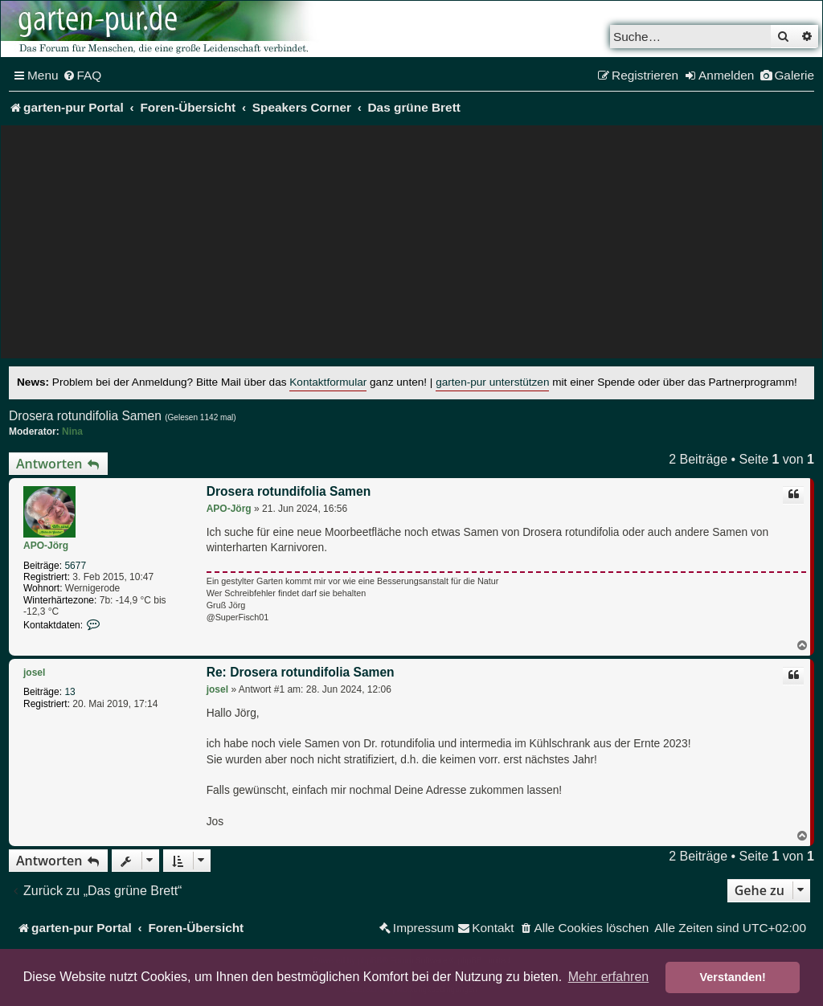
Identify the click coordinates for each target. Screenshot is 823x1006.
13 (69, 691)
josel (34, 672)
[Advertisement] (411, 245)
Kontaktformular (327, 382)
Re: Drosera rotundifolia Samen (301, 672)
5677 (75, 565)
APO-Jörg (45, 545)
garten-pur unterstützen (492, 382)
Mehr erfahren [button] (608, 977)
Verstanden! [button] (733, 977)
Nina (72, 431)
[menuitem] (82, 75)
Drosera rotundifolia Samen (85, 416)
